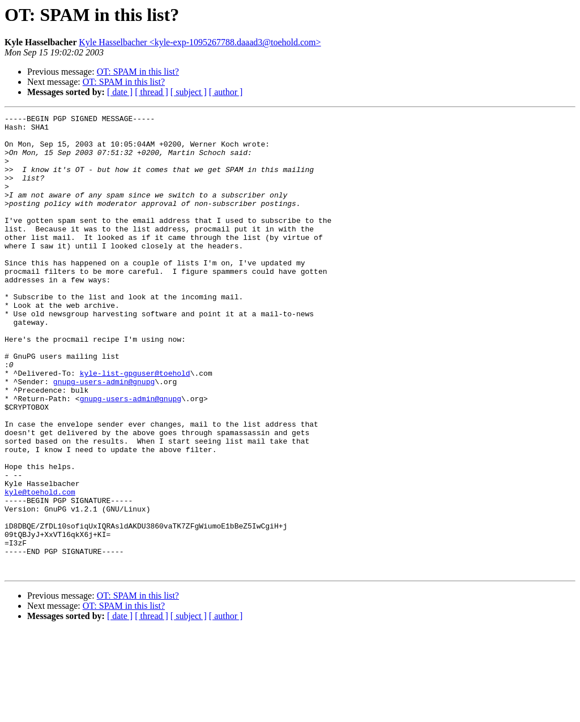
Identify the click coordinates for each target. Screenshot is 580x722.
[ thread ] (151, 92)
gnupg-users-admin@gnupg (104, 436)
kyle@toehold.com (40, 568)
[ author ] (226, 92)
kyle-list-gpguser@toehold (135, 425)
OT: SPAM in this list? (138, 71)
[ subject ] (188, 92)
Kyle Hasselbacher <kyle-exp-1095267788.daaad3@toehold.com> (200, 42)
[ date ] (120, 92)
